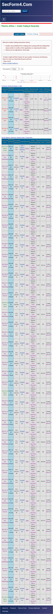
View (49, 99)
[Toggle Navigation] (4, 19)
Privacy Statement (34, 608)
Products (13, 608)
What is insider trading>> (10, 63)
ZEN (21, 99)
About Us (5, 608)
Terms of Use (22, 608)
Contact (44, 608)
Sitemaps (5, 611)
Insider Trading (19, 34)
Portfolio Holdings (32, 34)
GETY (27, 148)
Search (25, 11)
